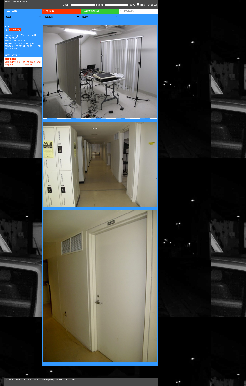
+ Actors (48, 11)
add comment (24, 59)
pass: (99, 5)
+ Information (90, 11)
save (134, 5)
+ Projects (127, 11)
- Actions (11, 11)
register (152, 5)
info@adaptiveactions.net (58, 379)
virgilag (14, 29)
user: (67, 5)
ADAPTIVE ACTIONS (16, 1)
